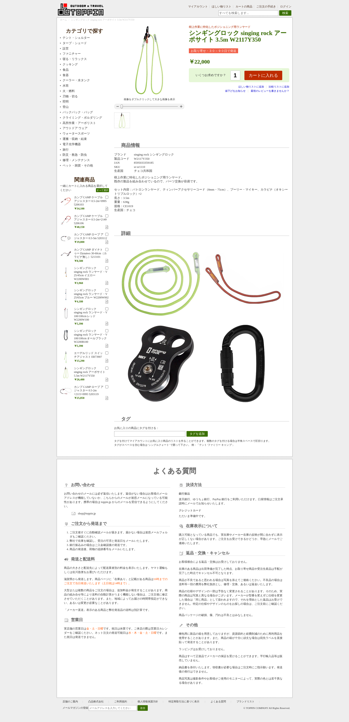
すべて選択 (102, 190)
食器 (66, 75)
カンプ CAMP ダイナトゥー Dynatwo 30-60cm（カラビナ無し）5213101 (90, 253)
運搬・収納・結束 (75, 139)
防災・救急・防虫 (75, 154)
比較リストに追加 (279, 86)
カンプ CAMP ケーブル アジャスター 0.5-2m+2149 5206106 (90, 219)
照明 (66, 101)
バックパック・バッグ (78, 112)
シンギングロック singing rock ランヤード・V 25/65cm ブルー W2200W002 (91, 294)
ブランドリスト (245, 701)
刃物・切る (70, 96)
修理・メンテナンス (76, 160)
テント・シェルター (76, 37)
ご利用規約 (120, 701)
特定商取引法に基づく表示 (184, 701)
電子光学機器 (72, 144)
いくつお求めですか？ (211, 75)
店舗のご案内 (70, 701)
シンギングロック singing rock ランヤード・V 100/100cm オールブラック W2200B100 (90, 336)
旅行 (66, 149)
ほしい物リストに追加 (251, 86)
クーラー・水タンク (76, 80)
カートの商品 (244, 6)
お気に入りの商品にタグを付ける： (136, 428)
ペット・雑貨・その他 (78, 165)
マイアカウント (198, 6)
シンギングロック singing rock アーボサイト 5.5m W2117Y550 (90, 372)
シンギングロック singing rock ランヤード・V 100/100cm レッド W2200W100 (90, 314)
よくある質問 (218, 701)
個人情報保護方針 (147, 701)
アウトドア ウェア (75, 128)
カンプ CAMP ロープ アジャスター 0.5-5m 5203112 (90, 236)
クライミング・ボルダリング (82, 117)
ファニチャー (72, 53)
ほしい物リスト (221, 6)
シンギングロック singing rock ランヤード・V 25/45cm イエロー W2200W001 (90, 273)
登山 (66, 107)
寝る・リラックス (75, 59)
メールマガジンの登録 (75, 707)
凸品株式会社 (96, 701)
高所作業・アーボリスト (79, 123)
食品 (66, 69)
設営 (66, 48)
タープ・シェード (75, 43)
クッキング (70, 64)
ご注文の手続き (266, 6)
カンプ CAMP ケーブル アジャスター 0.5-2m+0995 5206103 (90, 201)
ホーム (63, 19)
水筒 (66, 85)
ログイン (285, 6)
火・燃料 (69, 91)
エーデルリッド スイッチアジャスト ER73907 (88, 354)
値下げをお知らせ (235, 90)
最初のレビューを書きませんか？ (270, 90)
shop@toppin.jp (87, 513)
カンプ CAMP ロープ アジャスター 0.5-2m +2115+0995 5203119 (89, 390)
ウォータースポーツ (76, 133)
